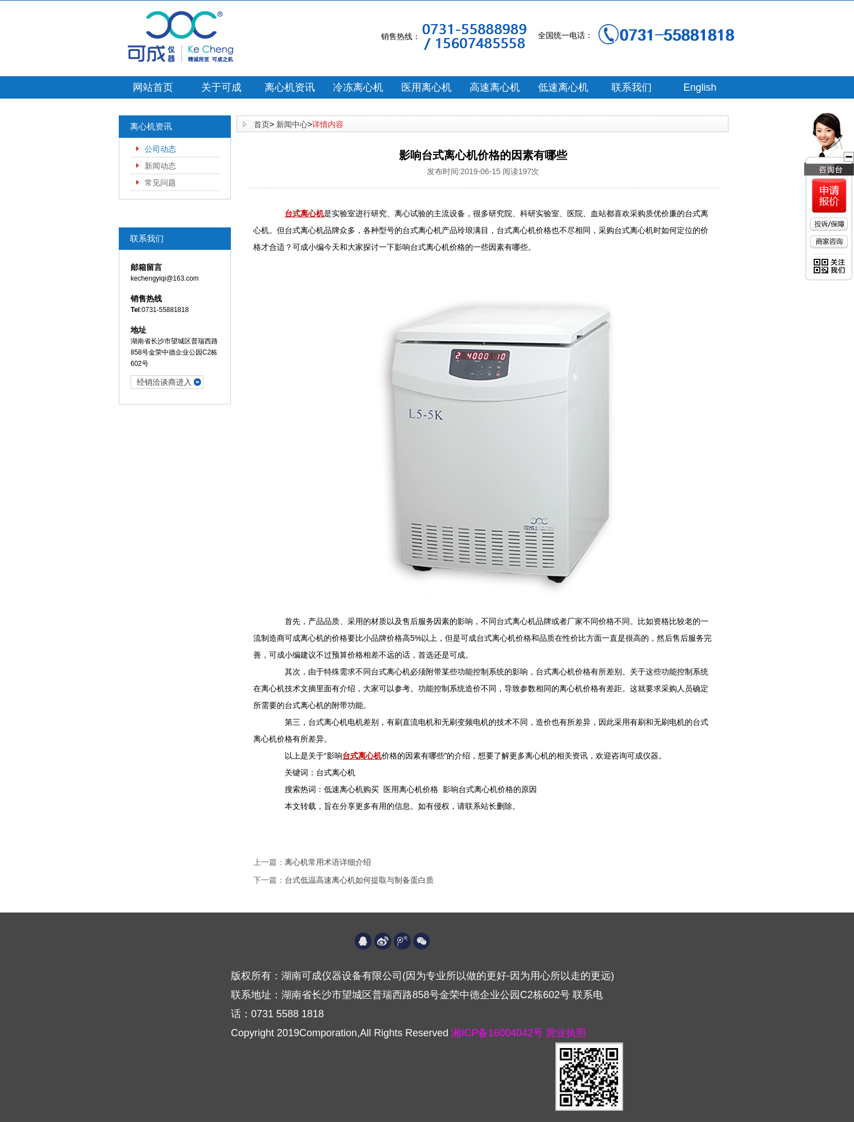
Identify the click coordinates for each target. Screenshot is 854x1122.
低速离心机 (563, 87)
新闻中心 (292, 124)
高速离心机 (495, 87)
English (699, 87)
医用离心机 (426, 87)
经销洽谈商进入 (164, 382)
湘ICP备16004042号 (498, 1033)
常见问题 (160, 182)
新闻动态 (160, 165)
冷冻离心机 (358, 87)
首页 (262, 124)
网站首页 (153, 87)
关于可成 (221, 87)
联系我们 (631, 87)
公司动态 (160, 149)
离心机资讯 (289, 87)
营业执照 (566, 1033)
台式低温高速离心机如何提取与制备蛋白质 (359, 880)
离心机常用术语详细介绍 (328, 862)
